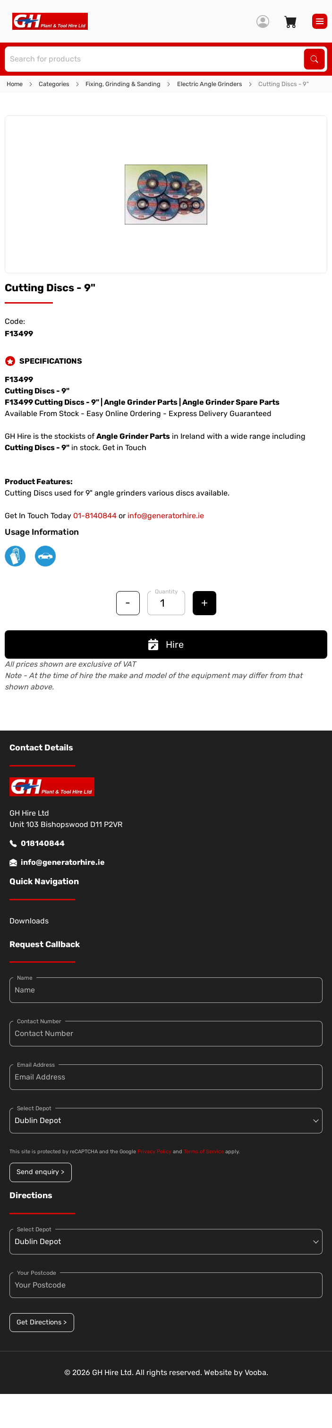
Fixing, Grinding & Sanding (123, 83)
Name (25, 978)
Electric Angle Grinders (209, 83)
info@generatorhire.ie (166, 515)
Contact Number (39, 1021)
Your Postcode (36, 1273)
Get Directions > (42, 1322)
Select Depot (34, 1108)
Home (15, 83)
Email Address (36, 1065)
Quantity (166, 591)
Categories (54, 83)
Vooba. (256, 1372)
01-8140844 (95, 515)
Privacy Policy (154, 1152)
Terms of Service (204, 1152)
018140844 (37, 843)
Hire (166, 644)
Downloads (29, 920)
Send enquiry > (40, 1172)
